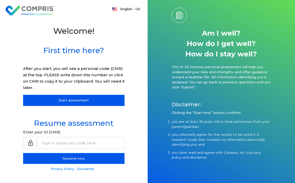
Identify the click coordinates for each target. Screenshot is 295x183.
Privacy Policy (62, 169)
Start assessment (74, 100)
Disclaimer (85, 169)
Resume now (73, 158)
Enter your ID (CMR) (41, 132)
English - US (130, 9)
